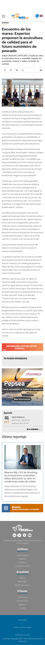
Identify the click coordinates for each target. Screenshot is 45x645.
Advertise (22, 559)
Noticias (22, 578)
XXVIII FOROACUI (18, 417)
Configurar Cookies (22, 566)
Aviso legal (22, 620)
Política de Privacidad (22, 627)
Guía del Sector (22, 601)
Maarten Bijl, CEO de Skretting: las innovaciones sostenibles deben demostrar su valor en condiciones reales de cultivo (21, 477)
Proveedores (22, 597)
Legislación (22, 604)
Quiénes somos (22, 555)
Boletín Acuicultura (22, 585)
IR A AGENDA (32, 429)
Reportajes (22, 581)
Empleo (22, 608)
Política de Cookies (22, 635)
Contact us (22, 562)
